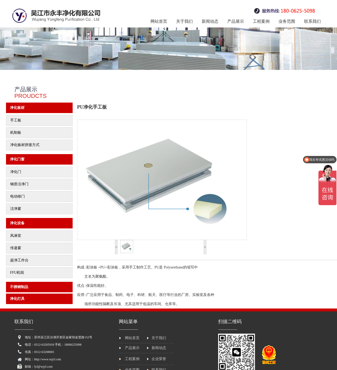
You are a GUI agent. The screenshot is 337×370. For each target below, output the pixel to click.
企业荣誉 (159, 359)
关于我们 (184, 21)
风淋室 (15, 236)
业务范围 (286, 21)
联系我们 (312, 21)
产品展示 (235, 21)
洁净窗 (15, 209)
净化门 (15, 172)
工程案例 (261, 21)
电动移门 (17, 196)
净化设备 (17, 223)
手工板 (15, 120)
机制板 (15, 132)
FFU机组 (17, 272)
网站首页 (158, 21)
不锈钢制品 (19, 287)
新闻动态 (210, 21)
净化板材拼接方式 (24, 145)
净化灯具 (17, 299)
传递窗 (15, 248)
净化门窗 (17, 159)
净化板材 (17, 108)
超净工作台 (19, 260)
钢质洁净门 (19, 184)
